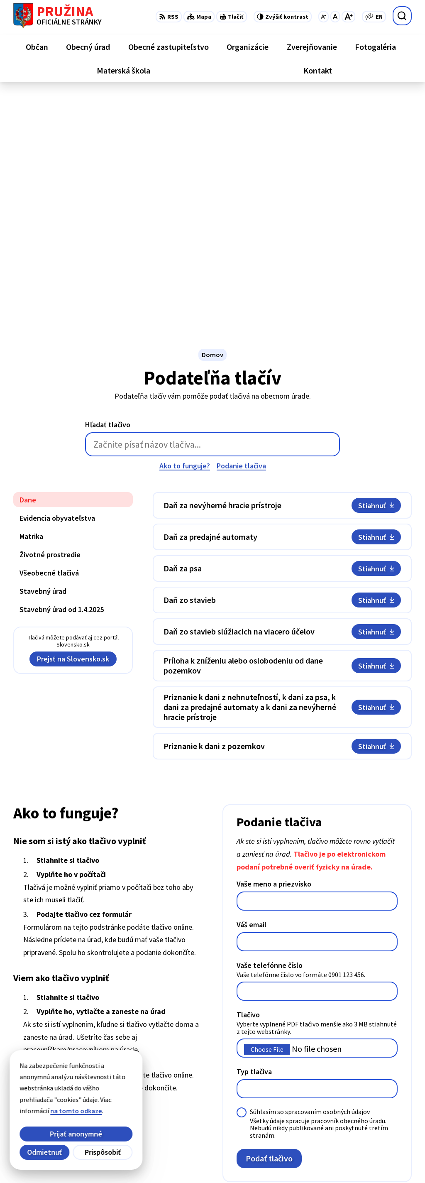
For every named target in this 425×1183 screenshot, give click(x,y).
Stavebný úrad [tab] (43, 357)
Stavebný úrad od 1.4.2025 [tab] (62, 376)
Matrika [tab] (31, 303)
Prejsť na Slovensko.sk (73, 425)
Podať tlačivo (269, 925)
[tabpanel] (282, 392)
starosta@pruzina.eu (380, 1123)
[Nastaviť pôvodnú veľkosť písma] (335, 16)
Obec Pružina (227, 1160)
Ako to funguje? (184, 232)
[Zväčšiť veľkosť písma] (348, 16)
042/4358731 (367, 1103)
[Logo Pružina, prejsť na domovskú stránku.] (57, 15)
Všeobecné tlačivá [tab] (49, 339)
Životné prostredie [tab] (50, 321)
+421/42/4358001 (373, 1093)
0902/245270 (367, 1113)
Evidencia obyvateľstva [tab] (57, 284)
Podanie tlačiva (241, 232)
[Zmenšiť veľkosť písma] (323, 16)
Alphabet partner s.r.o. (121, 1160)
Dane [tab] (28, 266)
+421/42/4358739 (373, 1083)
